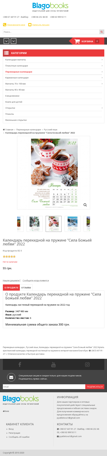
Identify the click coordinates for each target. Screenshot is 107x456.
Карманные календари (17, 77)
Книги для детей (13, 101)
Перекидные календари (18, 71)
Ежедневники (12, 95)
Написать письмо (40, 24)
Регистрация (13, 433)
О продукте (11, 287)
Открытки (10, 107)
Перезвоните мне (16, 24)
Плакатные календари (16, 65)
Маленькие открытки (16, 120)
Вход (9, 429)
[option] (53, 172)
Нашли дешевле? (12, 280)
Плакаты (9, 113)
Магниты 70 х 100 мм (15, 83)
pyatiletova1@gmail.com (68, 417)
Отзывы (26, 287)
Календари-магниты (15, 59)
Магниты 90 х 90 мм (15, 89)
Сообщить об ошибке (17, 437)
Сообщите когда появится (36, 280)
